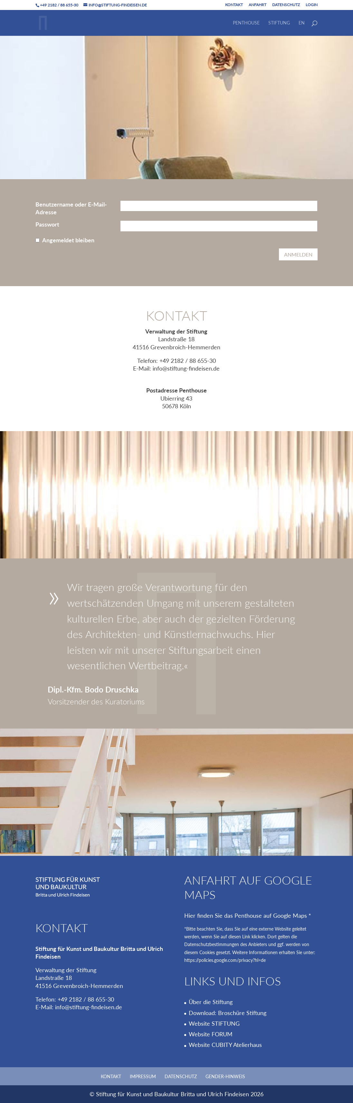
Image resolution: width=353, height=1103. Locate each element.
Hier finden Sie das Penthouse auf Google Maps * (247, 915)
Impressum (143, 1076)
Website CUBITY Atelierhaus (225, 1044)
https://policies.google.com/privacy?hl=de (225, 960)
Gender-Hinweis (225, 1076)
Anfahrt (257, 5)
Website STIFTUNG (214, 1023)
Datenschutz (286, 5)
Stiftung (279, 23)
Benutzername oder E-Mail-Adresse (71, 208)
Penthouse (246, 23)
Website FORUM (211, 1034)
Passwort (47, 224)
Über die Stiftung (211, 1001)
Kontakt (234, 5)
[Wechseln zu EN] (302, 28)
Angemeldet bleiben (68, 240)
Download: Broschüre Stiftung (227, 1012)
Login (312, 5)
